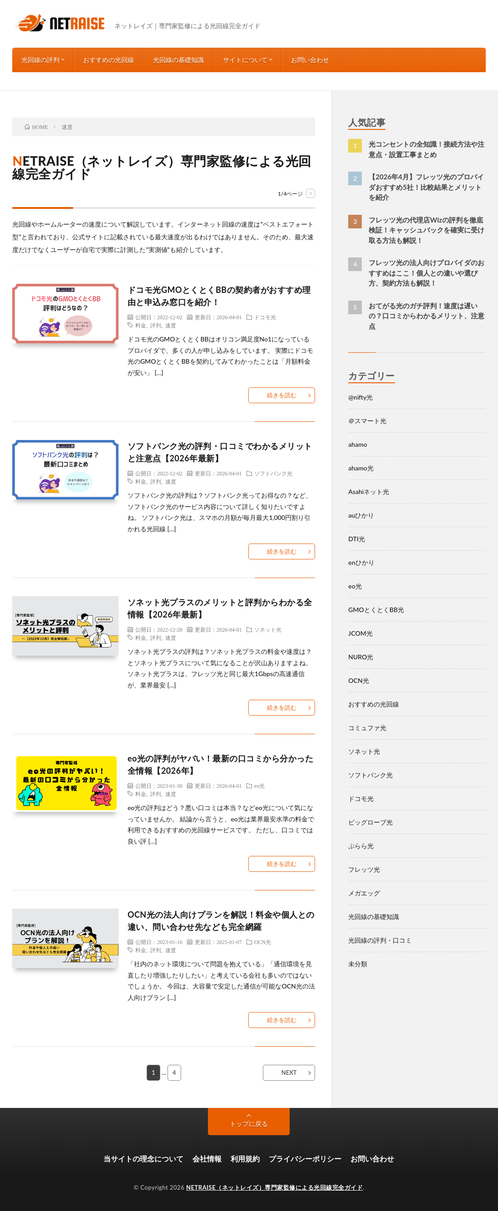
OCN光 (262, 941)
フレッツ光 (364, 869)
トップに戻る (249, 1123)
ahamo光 (360, 468)
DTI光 (356, 539)
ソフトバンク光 (273, 473)
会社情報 (207, 1158)
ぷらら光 (361, 846)
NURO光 (360, 657)
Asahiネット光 (368, 491)
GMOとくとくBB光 (376, 609)
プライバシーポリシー (305, 1158)
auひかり (361, 515)
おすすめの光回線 (108, 60)
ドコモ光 (265, 317)
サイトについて (245, 60)
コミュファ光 (367, 728)
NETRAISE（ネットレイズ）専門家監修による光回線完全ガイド (274, 1187)
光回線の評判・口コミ (380, 940)
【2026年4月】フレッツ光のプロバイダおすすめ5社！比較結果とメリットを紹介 (426, 187)
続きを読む (281, 395)
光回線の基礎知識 (178, 60)
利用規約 (245, 1158)
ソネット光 (267, 629)
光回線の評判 (40, 60)
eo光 (259, 785)
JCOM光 (360, 633)
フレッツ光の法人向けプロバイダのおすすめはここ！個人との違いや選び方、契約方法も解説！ (426, 272)
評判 (155, 325)
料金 (140, 325)
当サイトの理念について (143, 1158)
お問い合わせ (310, 60)
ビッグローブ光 (370, 822)
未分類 (357, 964)
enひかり (361, 562)
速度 (170, 325)
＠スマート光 (367, 421)
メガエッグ (364, 893)
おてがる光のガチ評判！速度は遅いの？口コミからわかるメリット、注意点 (426, 316)
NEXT (289, 1072)
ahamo (357, 444)
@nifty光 (360, 397)
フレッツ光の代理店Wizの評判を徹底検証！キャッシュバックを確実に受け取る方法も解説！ (426, 230)
